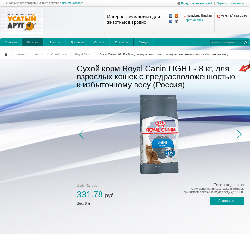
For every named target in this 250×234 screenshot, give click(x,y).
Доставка (77, 42)
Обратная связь (194, 20)
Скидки (143, 42)
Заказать (227, 200)
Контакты (121, 42)
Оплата (99, 42)
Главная (11, 42)
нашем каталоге (72, 3)
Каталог (32, 42)
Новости (54, 42)
